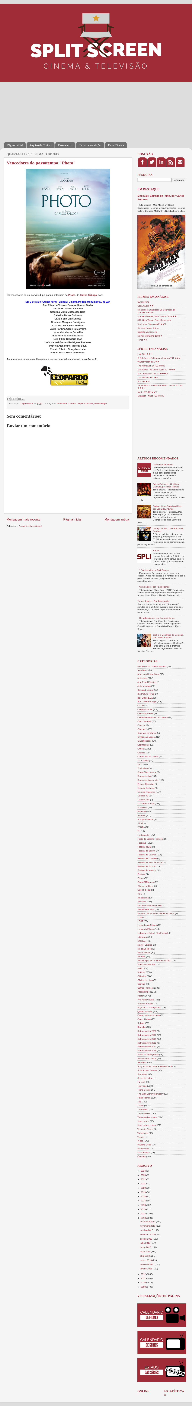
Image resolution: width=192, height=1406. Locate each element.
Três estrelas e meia (147, 1117)
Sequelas (142, 1062)
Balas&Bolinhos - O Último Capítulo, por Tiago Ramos (166, 485)
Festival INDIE (144, 846)
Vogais (140, 1137)
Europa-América (145, 819)
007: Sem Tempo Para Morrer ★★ (154, 320)
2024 (143, 1171)
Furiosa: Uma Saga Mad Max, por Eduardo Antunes (167, 507)
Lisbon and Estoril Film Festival (152, 933)
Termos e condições (90, 145)
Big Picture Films (145, 694)
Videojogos (142, 1133)
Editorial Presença (146, 792)
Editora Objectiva (145, 784)
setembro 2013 (147, 1234)
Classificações (144, 741)
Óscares (141, 1156)
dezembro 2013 (148, 1221)
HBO (139, 893)
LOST (140, 921)
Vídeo (140, 1140)
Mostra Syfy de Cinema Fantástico (154, 960)
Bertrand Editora (145, 690)
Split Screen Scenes (147, 1070)
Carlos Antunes (144, 709)
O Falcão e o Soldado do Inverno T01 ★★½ (159, 358)
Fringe (140, 878)
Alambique (142, 670)
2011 (143, 1278)
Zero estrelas (143, 1152)
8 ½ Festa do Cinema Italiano (151, 666)
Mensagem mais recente (23, 519)
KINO (140, 917)
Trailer (140, 1105)
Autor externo (144, 686)
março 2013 (146, 1260)
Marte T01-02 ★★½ (147, 392)
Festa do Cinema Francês (150, 839)
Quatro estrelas (144, 1011)
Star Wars (142, 1074)
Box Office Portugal (146, 701)
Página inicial (15, 145)
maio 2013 (145, 1251)
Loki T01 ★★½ (144, 354)
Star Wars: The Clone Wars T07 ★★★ (156, 369)
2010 (143, 1282)
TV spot (141, 1082)
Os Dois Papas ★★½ (148, 328)
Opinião (141, 984)
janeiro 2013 (146, 1268)
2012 (143, 1274)
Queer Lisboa (144, 1019)
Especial (141, 811)
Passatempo (100, 403)
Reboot (141, 1023)
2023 (143, 1175)
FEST (140, 823)
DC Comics (143, 760)
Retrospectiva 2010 (146, 1035)
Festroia (141, 874)
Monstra (141, 956)
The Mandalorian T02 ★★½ (151, 365)
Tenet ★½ (142, 339)
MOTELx (141, 941)
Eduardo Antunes (145, 803)
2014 (143, 1213)
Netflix (140, 968)
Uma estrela (143, 1121)
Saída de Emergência (147, 1054)
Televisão (142, 1086)
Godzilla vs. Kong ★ (147, 332)
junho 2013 (146, 1247)
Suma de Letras (145, 1078)
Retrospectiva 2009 (146, 1031)
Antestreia (62, 403)
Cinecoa (141, 725)
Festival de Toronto (146, 866)
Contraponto (143, 744)
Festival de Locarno (147, 858)
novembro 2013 (148, 1226)
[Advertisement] (57, 109)
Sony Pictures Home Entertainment (154, 1066)
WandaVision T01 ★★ (148, 361)
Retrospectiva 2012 (146, 1043)
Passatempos (65, 145)
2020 (143, 1188)
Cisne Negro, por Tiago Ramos (154, 587)
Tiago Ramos (143, 1097)
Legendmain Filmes (147, 925)
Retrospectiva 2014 (146, 1050)
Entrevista (142, 807)
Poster (140, 995)
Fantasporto (143, 835)
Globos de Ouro (145, 886)
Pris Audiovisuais (145, 999)
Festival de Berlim (146, 850)
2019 (143, 1192)
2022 (143, 1179)
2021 (143, 1183)
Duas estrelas (144, 776)
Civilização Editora (146, 737)
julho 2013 (145, 1243)
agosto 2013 (146, 1239)
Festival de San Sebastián (150, 862)
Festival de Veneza (146, 870)
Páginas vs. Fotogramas (149, 1007)
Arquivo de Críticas (40, 145)
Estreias (141, 815)
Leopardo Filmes (85, 403)
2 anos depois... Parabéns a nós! (153, 601)
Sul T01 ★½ (143, 381)
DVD (139, 764)
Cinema (71, 403)
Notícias (141, 972)
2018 (143, 1196)
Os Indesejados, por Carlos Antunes (156, 618)
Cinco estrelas (144, 721)
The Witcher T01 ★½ (147, 377)
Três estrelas (143, 1113)
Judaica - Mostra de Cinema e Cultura (155, 913)
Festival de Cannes (146, 854)
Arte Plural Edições (146, 682)
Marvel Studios (144, 945)
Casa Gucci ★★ (145, 305)
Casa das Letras (145, 713)
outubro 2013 (147, 1230)
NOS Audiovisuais (146, 964)
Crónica (141, 752)
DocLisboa (142, 768)
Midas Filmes (143, 952)
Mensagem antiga (116, 519)
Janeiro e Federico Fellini (149, 905)
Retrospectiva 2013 (146, 1046)
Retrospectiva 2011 (146, 1039)
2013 (143, 1218)
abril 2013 (145, 1256)
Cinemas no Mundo (146, 733)
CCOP (140, 705)
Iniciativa (141, 901)
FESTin (141, 827)
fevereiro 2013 (147, 1264)
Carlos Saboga (88, 295)
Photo (71, 295)
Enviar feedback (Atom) (30, 526)
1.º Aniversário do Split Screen (154, 570)
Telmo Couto (143, 1090)
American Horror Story (148, 674)
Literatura (142, 937)
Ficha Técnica (116, 145)
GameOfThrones (145, 882)
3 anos (156, 550)
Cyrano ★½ (143, 302)
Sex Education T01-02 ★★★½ (152, 373)
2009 (143, 1287)
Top (139, 1101)
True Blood (142, 1109)
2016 (143, 1205)
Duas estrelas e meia (147, 780)
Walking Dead (144, 1144)
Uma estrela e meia (146, 1125)
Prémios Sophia (145, 1003)
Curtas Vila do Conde (147, 756)
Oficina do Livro (145, 980)
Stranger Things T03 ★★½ (150, 395)
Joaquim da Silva (145, 909)
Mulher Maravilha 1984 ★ (149, 336)
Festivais (141, 843)
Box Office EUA (145, 698)
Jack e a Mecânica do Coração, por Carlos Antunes (168, 636)
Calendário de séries (163, 464)
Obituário (141, 976)
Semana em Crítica (146, 1058)
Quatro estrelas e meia (148, 1015)
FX (138, 831)
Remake (141, 1027)
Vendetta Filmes (145, 1129)
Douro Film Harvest (146, 772)
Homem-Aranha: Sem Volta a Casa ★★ (157, 316)
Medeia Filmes (144, 948)
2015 (143, 1209)
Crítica (140, 748)
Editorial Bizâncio (145, 788)
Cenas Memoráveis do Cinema (152, 717)
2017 (143, 1200)
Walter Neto (143, 1148)
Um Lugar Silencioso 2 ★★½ (151, 324)
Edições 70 (142, 795)
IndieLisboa (143, 897)
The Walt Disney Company (150, 1093)
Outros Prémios (145, 988)
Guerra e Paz (144, 889)
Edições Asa (143, 799)
